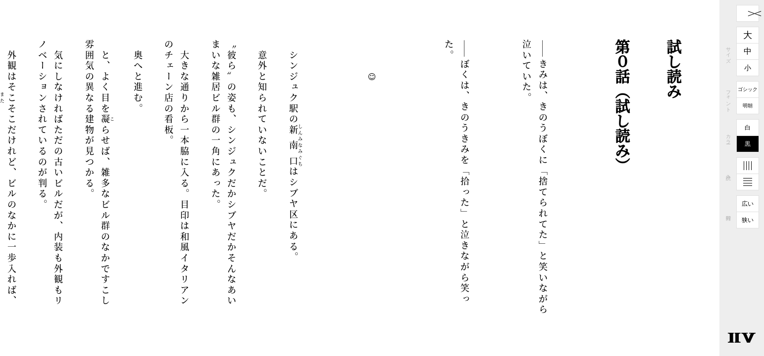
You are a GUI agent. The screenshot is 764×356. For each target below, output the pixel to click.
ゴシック (748, 89)
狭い (748, 220)
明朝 (748, 105)
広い (748, 203)
